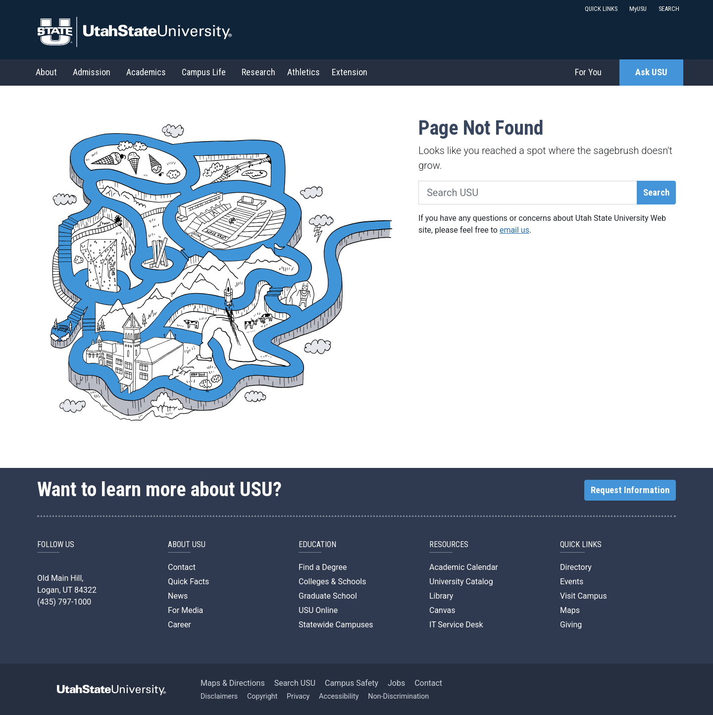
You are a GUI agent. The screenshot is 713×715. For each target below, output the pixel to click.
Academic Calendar (463, 567)
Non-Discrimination (398, 696)
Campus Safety (351, 683)
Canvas (442, 610)
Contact (182, 567)
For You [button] (588, 72)
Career (179, 624)
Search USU (294, 683)
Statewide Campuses (336, 624)
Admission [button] (91, 72)
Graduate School (328, 596)
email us (514, 230)
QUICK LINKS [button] (601, 8)
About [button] (46, 72)
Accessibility (339, 696)
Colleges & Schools (332, 581)
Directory (576, 567)
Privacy (298, 696)
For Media (185, 610)
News (178, 596)
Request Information (630, 490)
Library (441, 596)
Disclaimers (219, 696)
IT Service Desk (456, 624)
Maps (570, 610)
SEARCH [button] (669, 8)
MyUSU (638, 8)
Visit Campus (583, 596)
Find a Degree (323, 567)
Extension (349, 72)
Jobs (396, 683)
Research (258, 72)
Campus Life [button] (204, 72)
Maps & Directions (233, 683)
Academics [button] (146, 72)
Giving (571, 624)
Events (571, 581)
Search (656, 192)
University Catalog (461, 581)
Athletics (303, 72)
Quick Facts (188, 581)
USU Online (318, 610)
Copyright (262, 696)
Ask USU (651, 72)
